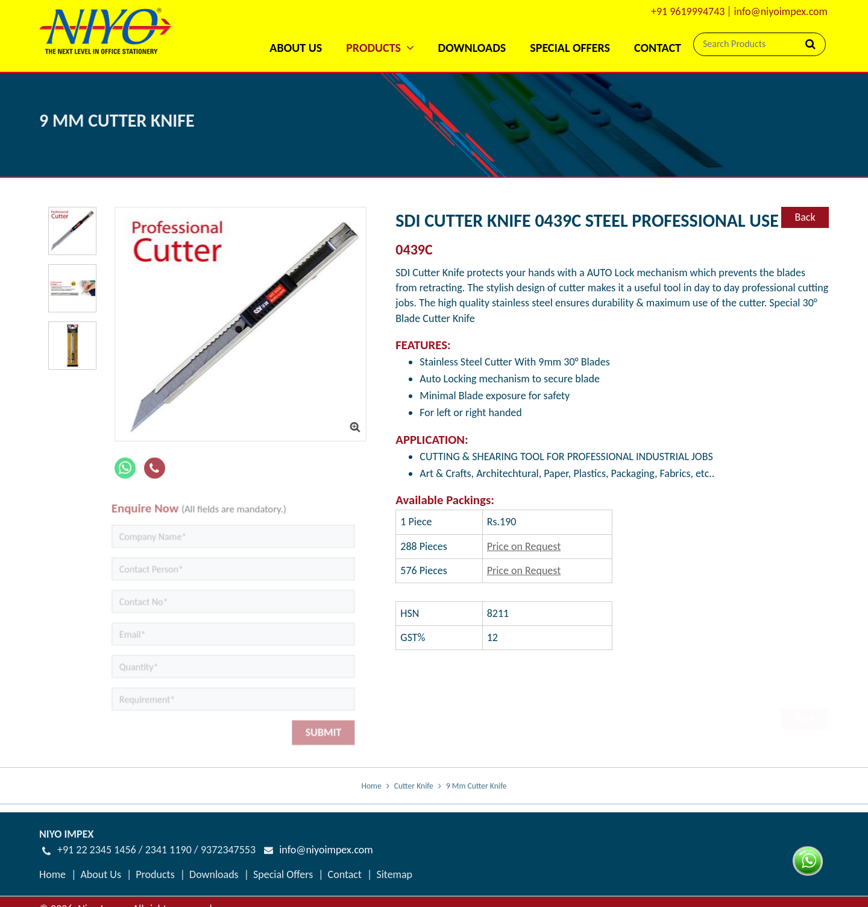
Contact (657, 47)
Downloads (472, 47)
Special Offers (570, 47)
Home (371, 798)
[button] (380, 31)
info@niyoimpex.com (781, 11)
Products (155, 874)
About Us (295, 47)
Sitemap (394, 874)
